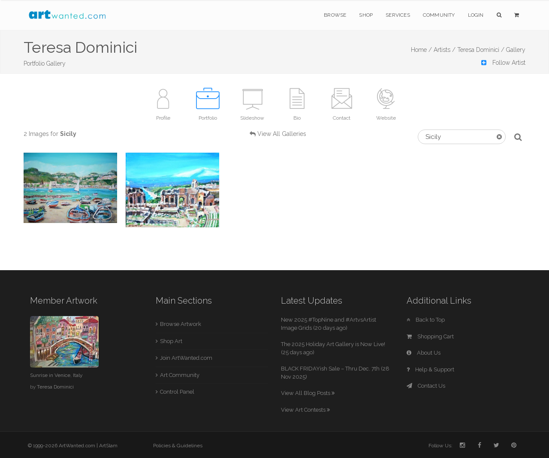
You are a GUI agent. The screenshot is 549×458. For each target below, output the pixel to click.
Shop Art (171, 341)
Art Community (179, 375)
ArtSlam (108, 446)
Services (398, 15)
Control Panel (177, 392)
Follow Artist (503, 62)
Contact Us (426, 386)
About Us (423, 353)
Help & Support (430, 369)
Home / (421, 49)
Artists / (444, 49)
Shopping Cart (430, 336)
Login (476, 15)
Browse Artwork (180, 324)
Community (439, 15)
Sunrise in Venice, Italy (56, 375)
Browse (335, 15)
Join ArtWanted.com (186, 358)
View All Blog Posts (308, 393)
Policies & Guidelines (177, 446)
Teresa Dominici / (480, 49)
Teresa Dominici (55, 387)
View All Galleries (281, 133)
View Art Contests (305, 410)
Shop (366, 15)
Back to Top (426, 319)
